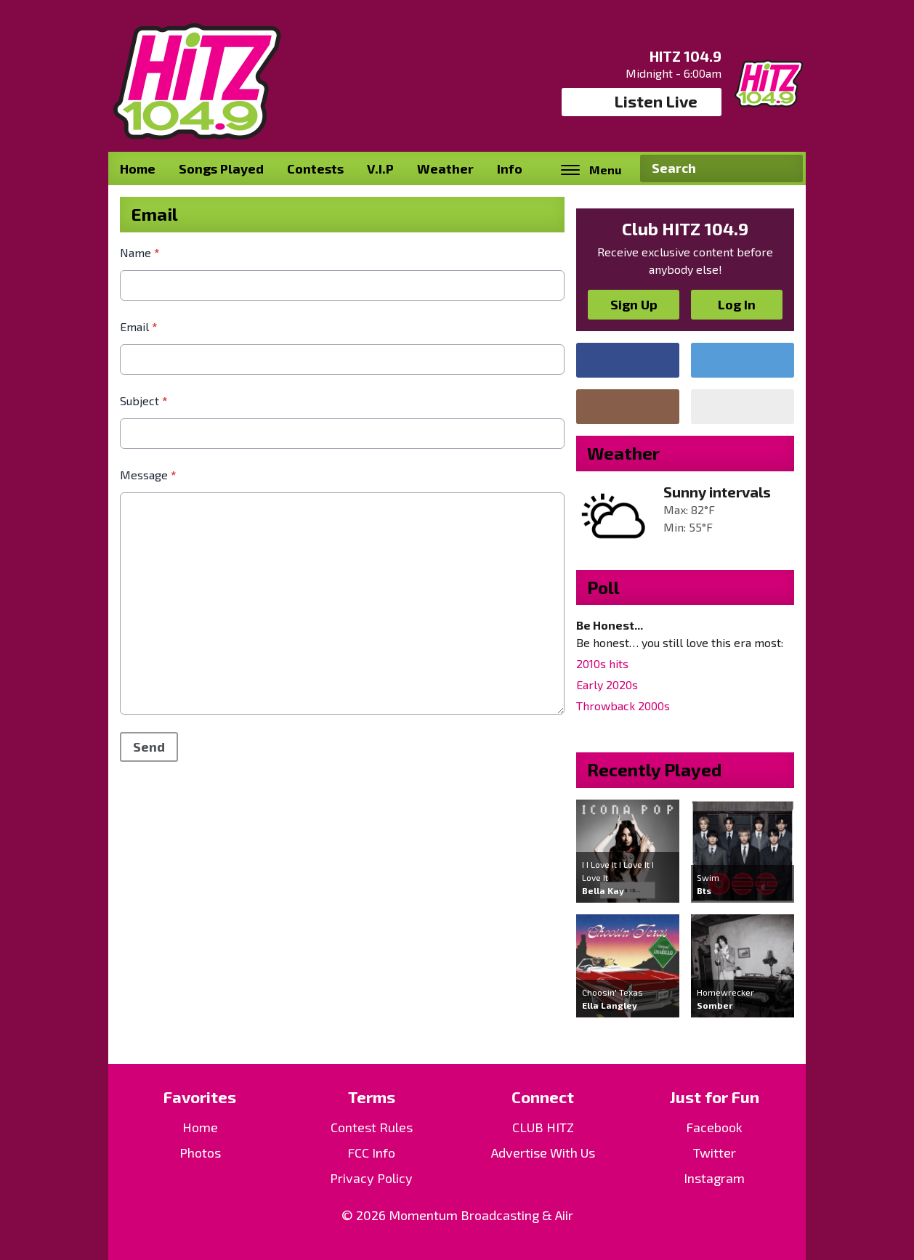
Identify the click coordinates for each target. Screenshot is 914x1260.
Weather (445, 168)
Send (149, 747)
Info (509, 168)
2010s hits (602, 663)
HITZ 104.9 (685, 56)
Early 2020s (607, 684)
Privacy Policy (371, 1178)
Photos (200, 1153)
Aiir (564, 1215)
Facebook (714, 1127)
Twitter (714, 1153)
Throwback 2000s (623, 705)
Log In (737, 304)
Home (137, 168)
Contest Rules (372, 1127)
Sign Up (634, 304)
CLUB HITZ (543, 1127)
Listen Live (641, 102)
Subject (143, 400)
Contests (315, 168)
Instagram (714, 1178)
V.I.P (380, 168)
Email (138, 326)
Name (139, 252)
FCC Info (371, 1153)
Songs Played (221, 168)
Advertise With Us (543, 1153)
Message (148, 474)
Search (786, 168)
